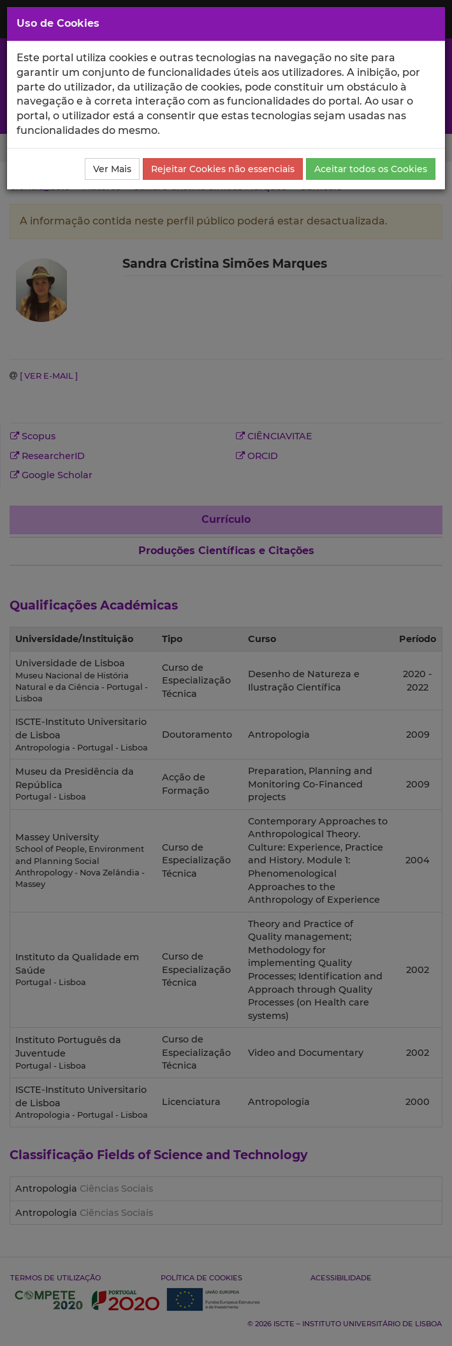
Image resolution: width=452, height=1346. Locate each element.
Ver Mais (112, 169)
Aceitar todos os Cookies (370, 169)
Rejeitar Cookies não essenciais (223, 169)
